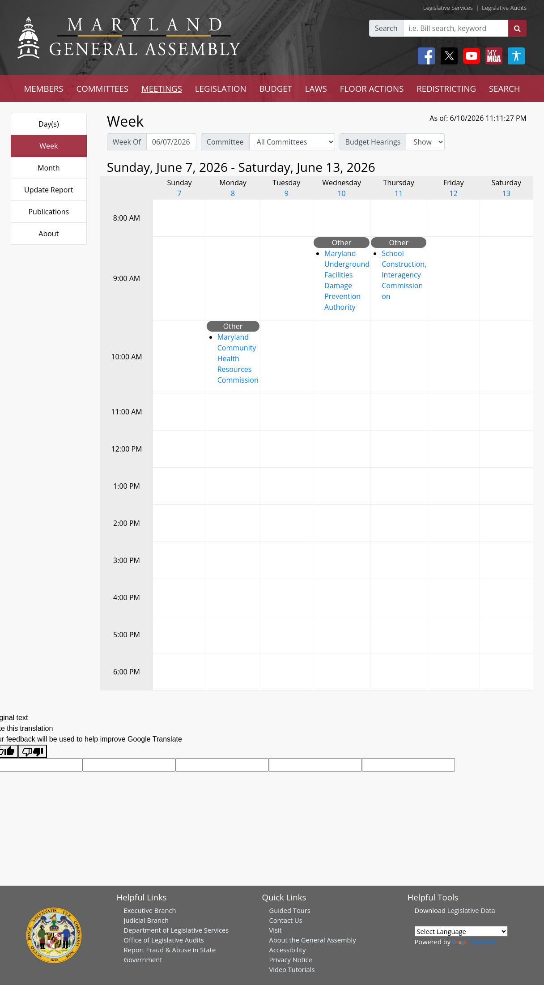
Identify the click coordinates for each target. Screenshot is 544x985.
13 (506, 193)
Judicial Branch (146, 920)
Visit (275, 929)
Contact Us (285, 920)
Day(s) (48, 124)
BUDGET (275, 88)
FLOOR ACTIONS (372, 88)
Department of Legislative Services (176, 929)
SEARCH (504, 88)
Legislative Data (471, 910)
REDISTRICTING (446, 88)
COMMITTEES (102, 88)
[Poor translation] (32, 752)
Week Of (127, 142)
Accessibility (287, 949)
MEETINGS (161, 88)
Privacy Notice (290, 959)
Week (48, 146)
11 (399, 193)
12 (454, 193)
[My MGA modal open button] (492, 55)
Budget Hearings (373, 142)
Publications (48, 212)
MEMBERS (43, 88)
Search (386, 28)
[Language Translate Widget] (461, 931)
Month (49, 168)
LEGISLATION (220, 88)
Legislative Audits (504, 8)
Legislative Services (448, 8)
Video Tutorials (292, 969)
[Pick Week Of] (171, 141)
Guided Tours (289, 910)
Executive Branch (150, 910)
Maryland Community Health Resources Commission (238, 358)
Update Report (48, 190)
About (48, 234)
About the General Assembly (312, 939)
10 (341, 193)
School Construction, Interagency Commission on (404, 274)
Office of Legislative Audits (164, 939)
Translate (474, 941)
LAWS (316, 88)
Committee (225, 142)
